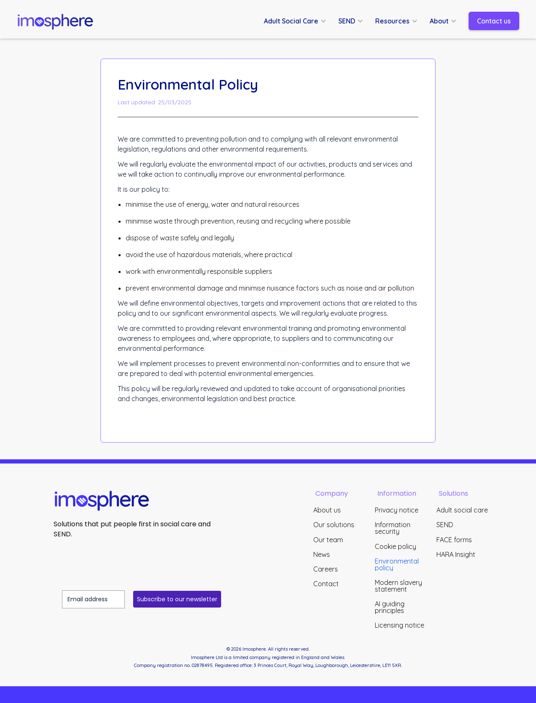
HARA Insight (455, 554)
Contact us (494, 21)
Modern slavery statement (398, 585)
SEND (444, 524)
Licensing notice (399, 625)
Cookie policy (395, 546)
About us (327, 510)
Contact (326, 583)
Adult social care (462, 510)
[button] (299, 21)
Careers (325, 569)
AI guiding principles (390, 607)
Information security (392, 528)
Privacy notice (396, 510)
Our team (328, 539)
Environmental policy (397, 564)
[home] (58, 21)
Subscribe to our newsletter (177, 599)
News (321, 554)
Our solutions (333, 524)
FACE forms (454, 539)
